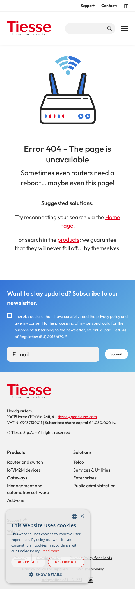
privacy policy (108, 316)
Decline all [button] (66, 561)
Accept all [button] (28, 561)
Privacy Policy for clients (91, 557)
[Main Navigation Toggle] (124, 28)
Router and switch (25, 462)
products (68, 239)
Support (88, 5)
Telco (78, 462)
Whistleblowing (90, 569)
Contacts (109, 5)
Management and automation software (28, 489)
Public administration (94, 485)
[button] (47, 574)
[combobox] (74, 516)
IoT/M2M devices (24, 470)
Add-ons (15, 500)
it (126, 6)
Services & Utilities (91, 470)
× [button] (82, 516)
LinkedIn (91, 580)
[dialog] (48, 546)
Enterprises (85, 478)
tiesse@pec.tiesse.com (77, 416)
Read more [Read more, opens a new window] (51, 551)
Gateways (17, 478)
